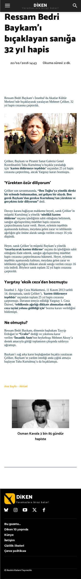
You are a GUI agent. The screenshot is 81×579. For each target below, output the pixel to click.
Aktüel (23, 386)
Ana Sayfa (10, 386)
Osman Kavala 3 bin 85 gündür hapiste (40, 436)
